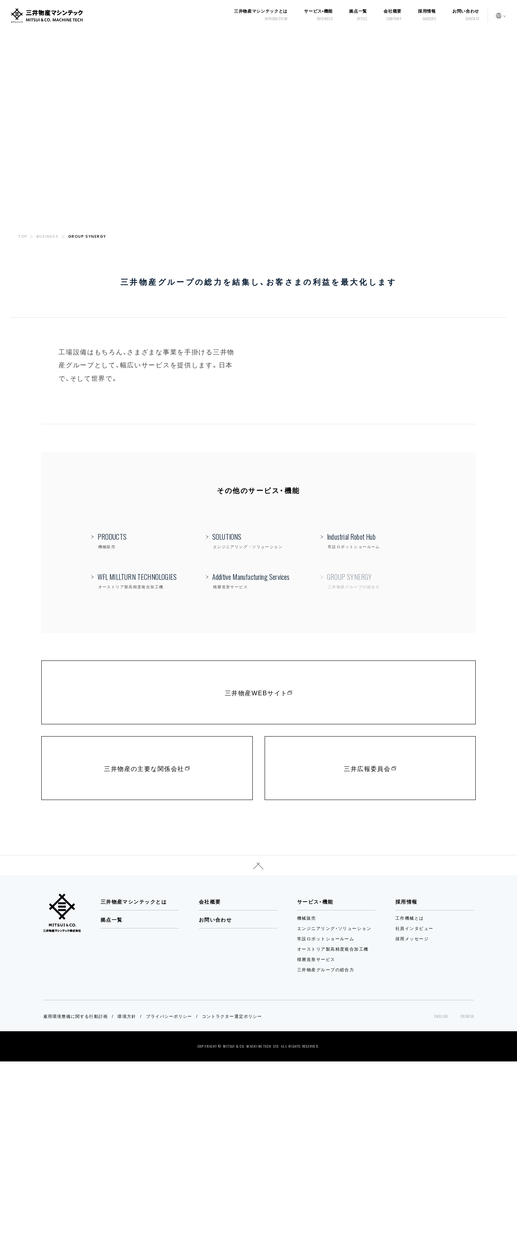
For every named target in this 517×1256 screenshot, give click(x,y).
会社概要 (210, 1096)
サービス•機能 (318, 15)
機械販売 (306, 1112)
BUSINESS (47, 236)
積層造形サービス (316, 1154)
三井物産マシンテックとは (134, 1096)
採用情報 (427, 15)
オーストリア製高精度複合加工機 (333, 1143)
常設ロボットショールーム (325, 1133)
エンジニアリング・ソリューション (334, 1123)
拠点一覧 (112, 1114)
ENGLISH (441, 1210)
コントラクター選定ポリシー (232, 1210)
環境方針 (126, 1210)
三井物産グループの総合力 (325, 1164)
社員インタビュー (414, 1123)
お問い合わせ (215, 1114)
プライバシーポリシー (169, 1210)
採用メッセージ (412, 1133)
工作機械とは (409, 1112)
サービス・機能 (315, 1096)
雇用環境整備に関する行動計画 (75, 1210)
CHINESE (467, 1210)
